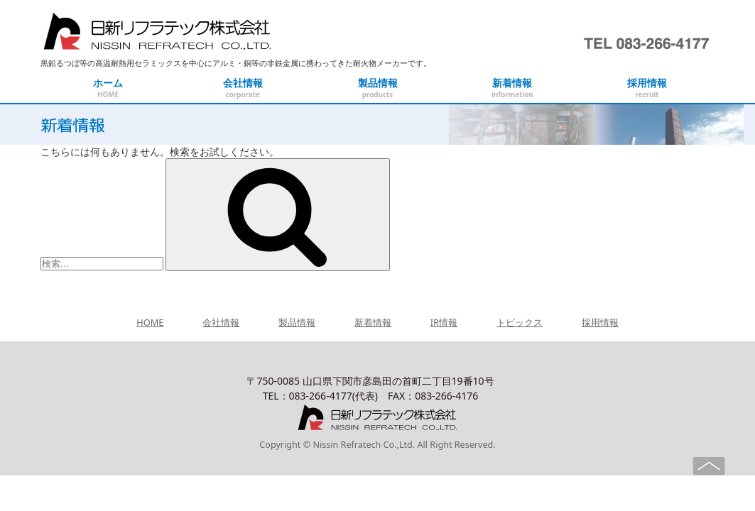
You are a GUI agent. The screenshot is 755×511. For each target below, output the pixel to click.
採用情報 (600, 322)
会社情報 (220, 322)
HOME (149, 322)
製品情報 (296, 322)
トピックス (519, 322)
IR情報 (443, 322)
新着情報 (372, 322)
